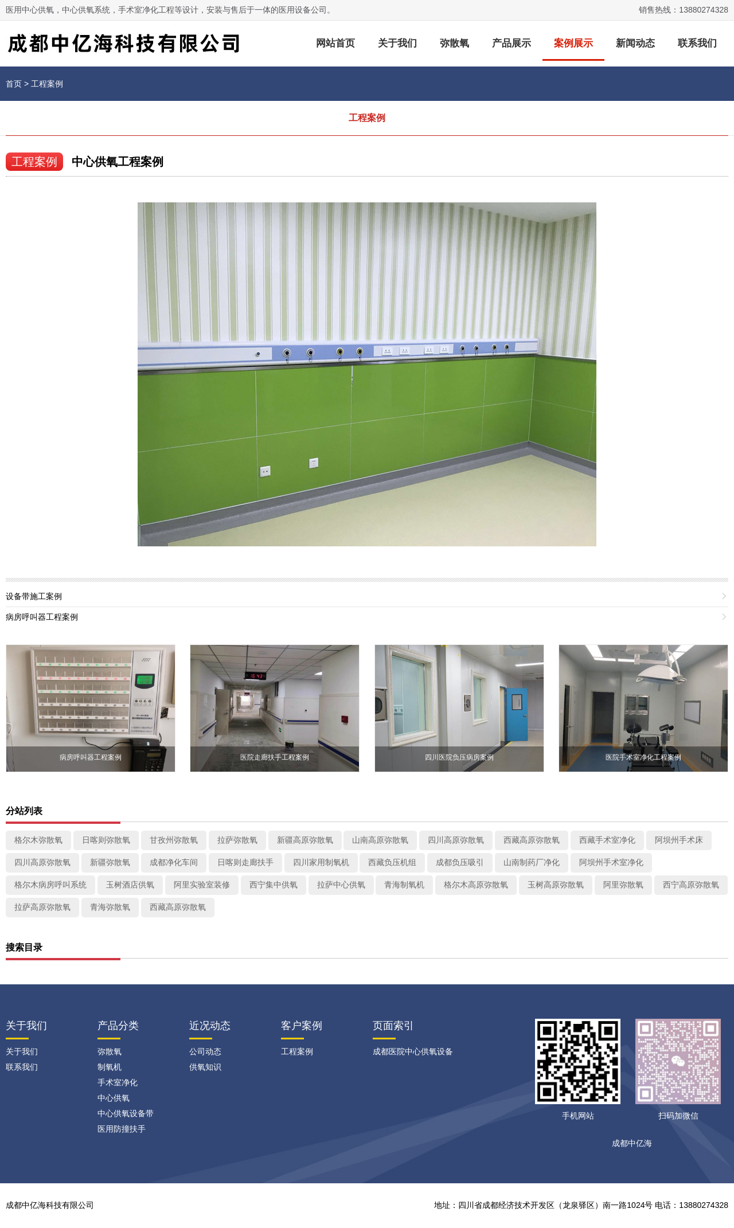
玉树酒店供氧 (130, 884)
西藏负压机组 (392, 862)
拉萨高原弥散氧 (42, 907)
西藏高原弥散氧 (531, 839)
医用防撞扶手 (121, 1128)
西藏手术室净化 (607, 839)
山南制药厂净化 (531, 862)
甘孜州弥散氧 (174, 839)
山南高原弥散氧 (380, 839)
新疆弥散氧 (110, 862)
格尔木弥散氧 (38, 839)
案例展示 (573, 43)
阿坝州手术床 (679, 839)
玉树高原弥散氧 (556, 884)
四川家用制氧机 (321, 862)
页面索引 (393, 1025)
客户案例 (301, 1025)
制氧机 (109, 1066)
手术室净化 (117, 1082)
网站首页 (335, 43)
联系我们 (697, 43)
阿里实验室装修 (202, 884)
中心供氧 (113, 1097)
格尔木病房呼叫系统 (50, 884)
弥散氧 (454, 43)
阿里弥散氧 (623, 884)
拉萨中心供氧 (341, 884)
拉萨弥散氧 (237, 839)
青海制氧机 (404, 884)
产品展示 (511, 43)
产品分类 (118, 1025)
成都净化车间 (174, 862)
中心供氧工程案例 (117, 161)
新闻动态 (635, 43)
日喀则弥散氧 (106, 839)
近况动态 (210, 1025)
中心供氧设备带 (125, 1113)
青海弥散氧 (110, 907)
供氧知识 (205, 1066)
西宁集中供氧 (273, 884)
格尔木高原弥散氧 (476, 884)
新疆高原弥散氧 (305, 839)
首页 (14, 83)
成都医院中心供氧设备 (413, 1051)
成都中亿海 (632, 1143)
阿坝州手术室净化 (611, 862)
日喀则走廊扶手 (245, 862)
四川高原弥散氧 (456, 839)
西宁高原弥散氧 (691, 884)
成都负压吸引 (460, 862)
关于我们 (397, 43)
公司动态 (205, 1051)
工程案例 (47, 83)
